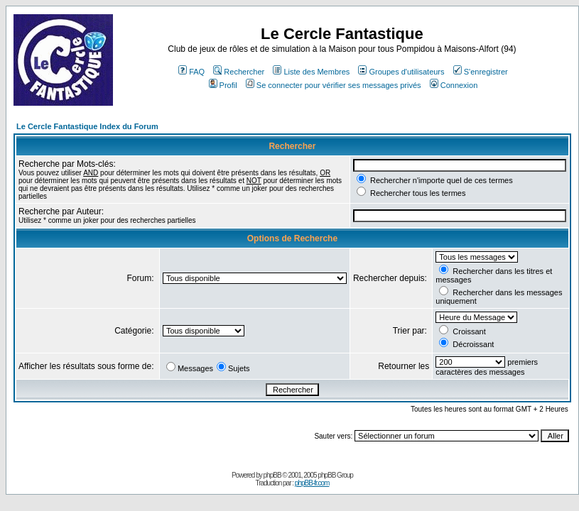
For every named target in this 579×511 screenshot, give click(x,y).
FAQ (191, 71)
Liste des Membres (311, 71)
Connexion (454, 85)
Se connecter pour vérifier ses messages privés (333, 85)
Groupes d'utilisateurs (401, 71)
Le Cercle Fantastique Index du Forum (87, 126)
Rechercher (238, 71)
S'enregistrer (480, 71)
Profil (223, 85)
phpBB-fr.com (312, 483)
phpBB (272, 475)
